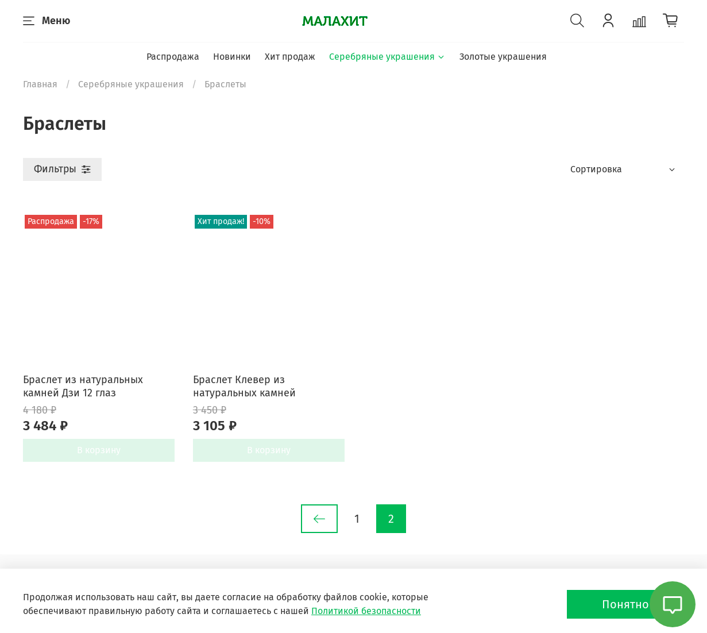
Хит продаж (290, 56)
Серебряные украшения (387, 56)
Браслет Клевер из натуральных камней (244, 386)
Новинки (232, 56)
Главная (40, 84)
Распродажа (172, 56)
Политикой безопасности (366, 610)
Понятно (625, 604)
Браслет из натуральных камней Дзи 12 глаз (83, 386)
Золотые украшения (503, 56)
